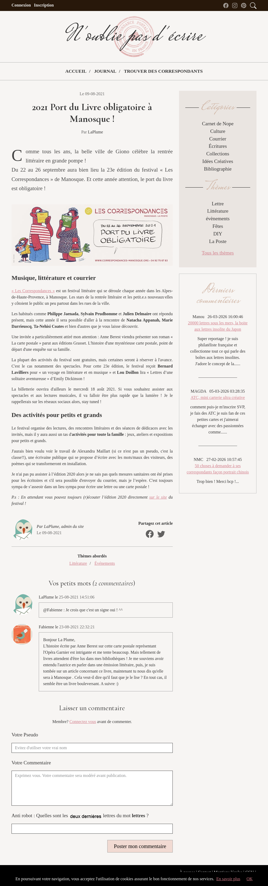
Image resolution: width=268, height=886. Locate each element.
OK (250, 879)
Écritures (218, 146)
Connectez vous (82, 721)
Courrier (217, 139)
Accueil (75, 71)
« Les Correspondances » (33, 291)
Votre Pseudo (25, 734)
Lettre (218, 203)
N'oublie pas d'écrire (134, 37)
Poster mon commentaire (140, 846)
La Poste (218, 241)
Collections (217, 153)
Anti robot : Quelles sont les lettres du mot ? (80, 816)
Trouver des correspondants (163, 71)
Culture (217, 131)
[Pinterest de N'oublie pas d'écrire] (245, 5)
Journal (105, 71)
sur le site (158, 497)
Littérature (78, 563)
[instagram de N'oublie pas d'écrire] (236, 5)
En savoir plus (228, 879)
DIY (217, 233)
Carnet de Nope (217, 123)
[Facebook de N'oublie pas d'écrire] (227, 5)
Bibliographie (218, 169)
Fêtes (218, 226)
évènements (218, 218)
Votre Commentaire (31, 762)
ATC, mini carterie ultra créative (218, 397)
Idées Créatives (217, 161)
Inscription (44, 5)
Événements (104, 563)
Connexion (21, 5)
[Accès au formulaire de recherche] (253, 5)
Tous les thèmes (218, 253)
